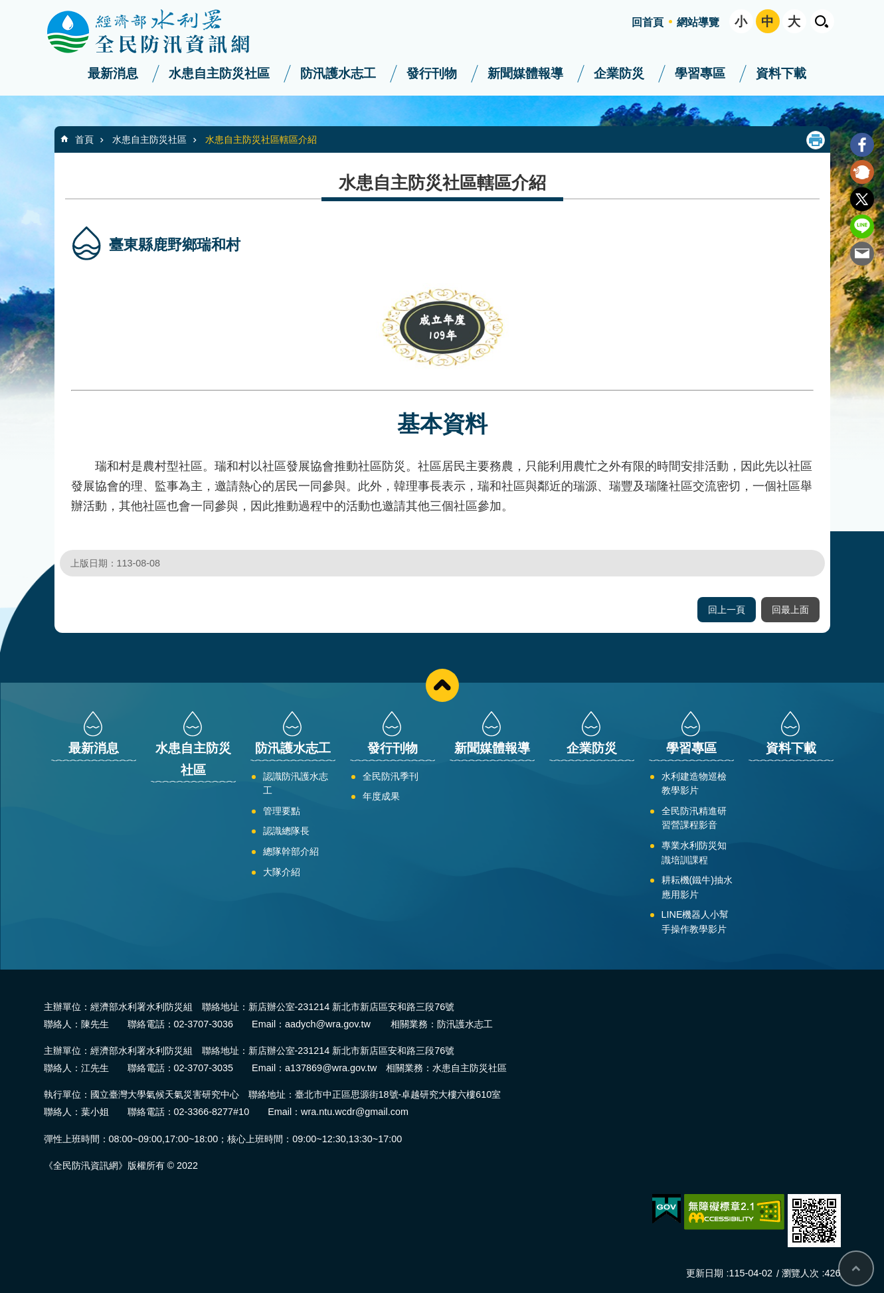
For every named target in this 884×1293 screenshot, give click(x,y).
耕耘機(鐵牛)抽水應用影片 (697, 887)
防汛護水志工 (338, 73)
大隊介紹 (281, 872)
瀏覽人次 (800, 1273)
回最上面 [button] (790, 609)
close (442, 685)
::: (4, 5)
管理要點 (281, 811)
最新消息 (113, 73)
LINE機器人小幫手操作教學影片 (695, 921)
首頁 (84, 139)
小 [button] (741, 22)
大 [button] (794, 22)
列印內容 (815, 140)
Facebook (862, 145)
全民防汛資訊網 (160, 31)
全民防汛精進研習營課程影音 (694, 818)
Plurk (862, 172)
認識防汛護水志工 (295, 783)
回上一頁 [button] (726, 609)
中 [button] (767, 22)
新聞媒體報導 (525, 73)
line (862, 226)
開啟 (822, 21)
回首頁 (647, 22)
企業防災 (619, 73)
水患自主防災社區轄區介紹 (261, 139)
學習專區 (700, 73)
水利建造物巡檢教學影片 (694, 783)
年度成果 (381, 796)
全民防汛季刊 (390, 776)
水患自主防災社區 (219, 73)
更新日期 (704, 1273)
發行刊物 (431, 73)
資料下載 (781, 73)
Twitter (862, 199)
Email (862, 254)
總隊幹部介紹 (291, 851)
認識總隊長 (286, 830)
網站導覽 (698, 22)
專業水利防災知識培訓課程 (694, 852)
